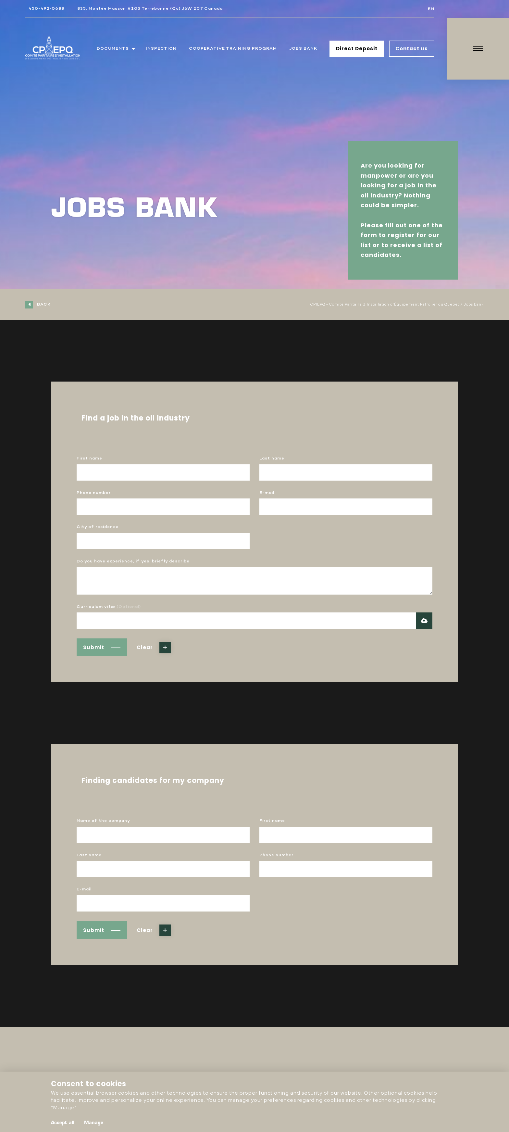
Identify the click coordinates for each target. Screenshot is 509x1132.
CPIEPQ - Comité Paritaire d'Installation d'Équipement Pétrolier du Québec (385, 304)
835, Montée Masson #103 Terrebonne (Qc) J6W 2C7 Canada (150, 8)
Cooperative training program (233, 48)
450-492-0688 (46, 8)
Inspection (161, 48)
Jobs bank (303, 48)
